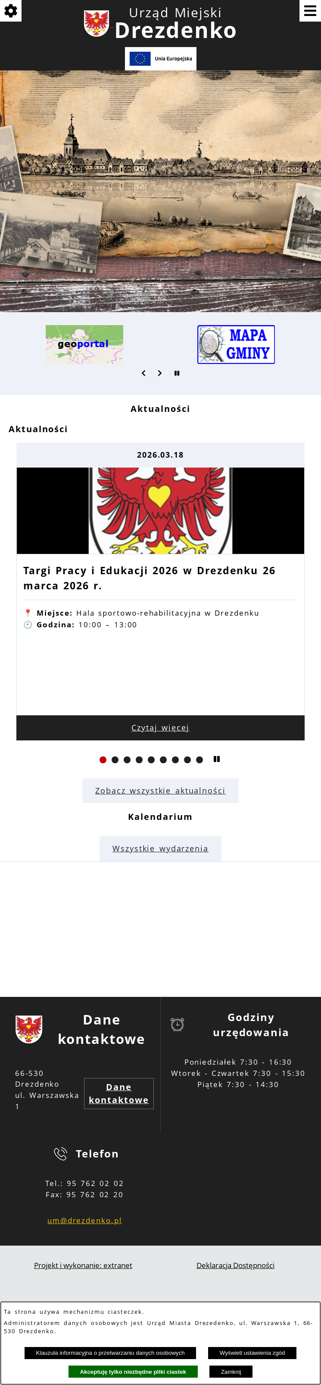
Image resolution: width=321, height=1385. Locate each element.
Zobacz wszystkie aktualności (160, 790)
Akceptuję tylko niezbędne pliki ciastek (133, 1372)
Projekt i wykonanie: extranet (83, 1265)
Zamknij (231, 1372)
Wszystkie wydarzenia (160, 848)
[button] (143, 373)
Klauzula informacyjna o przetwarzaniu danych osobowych (110, 1353)
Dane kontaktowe (119, 1093)
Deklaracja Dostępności (235, 1265)
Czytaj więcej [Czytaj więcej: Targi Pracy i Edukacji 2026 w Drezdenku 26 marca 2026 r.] (160, 727)
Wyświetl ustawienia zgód (252, 1353)
